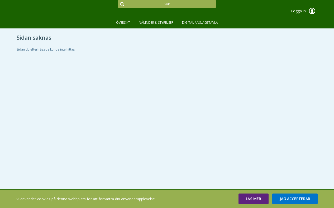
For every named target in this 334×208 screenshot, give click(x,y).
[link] (43, 11)
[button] (253, 199)
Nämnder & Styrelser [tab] (156, 22)
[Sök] (167, 4)
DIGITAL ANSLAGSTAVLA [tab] (200, 22)
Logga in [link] (304, 11)
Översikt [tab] (123, 22)
